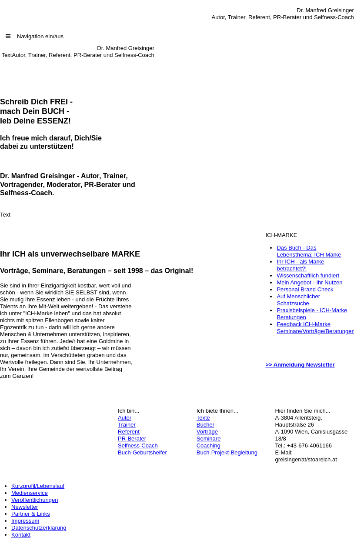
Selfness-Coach (138, 445)
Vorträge (207, 431)
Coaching (208, 445)
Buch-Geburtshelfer (142, 452)
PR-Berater (132, 438)
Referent (129, 431)
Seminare (209, 438)
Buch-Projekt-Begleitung (227, 452)
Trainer (127, 424)
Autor (124, 417)
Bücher (205, 424)
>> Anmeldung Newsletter (299, 364)
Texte (203, 417)
